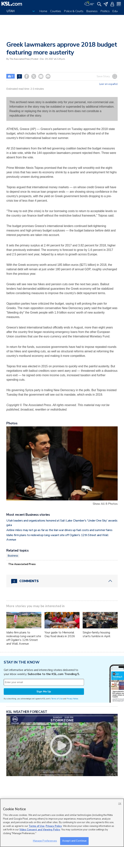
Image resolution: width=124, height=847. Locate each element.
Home (43, 11)
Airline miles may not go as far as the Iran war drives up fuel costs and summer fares (59, 530)
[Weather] (89, 3)
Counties (55, 11)
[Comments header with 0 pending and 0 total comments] (61, 581)
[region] (62, 823)
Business (92, 11)
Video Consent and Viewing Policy (39, 829)
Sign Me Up (43, 691)
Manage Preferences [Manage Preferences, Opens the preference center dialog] (45, 841)
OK (119, 803)
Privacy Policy (54, 826)
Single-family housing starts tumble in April (96, 634)
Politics (105, 11)
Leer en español (108, 84)
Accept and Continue (74, 841)
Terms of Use (57, 698)
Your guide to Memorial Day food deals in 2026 (59, 634)
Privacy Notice (72, 698)
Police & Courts (73, 11)
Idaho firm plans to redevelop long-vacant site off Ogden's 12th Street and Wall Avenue (23, 638)
